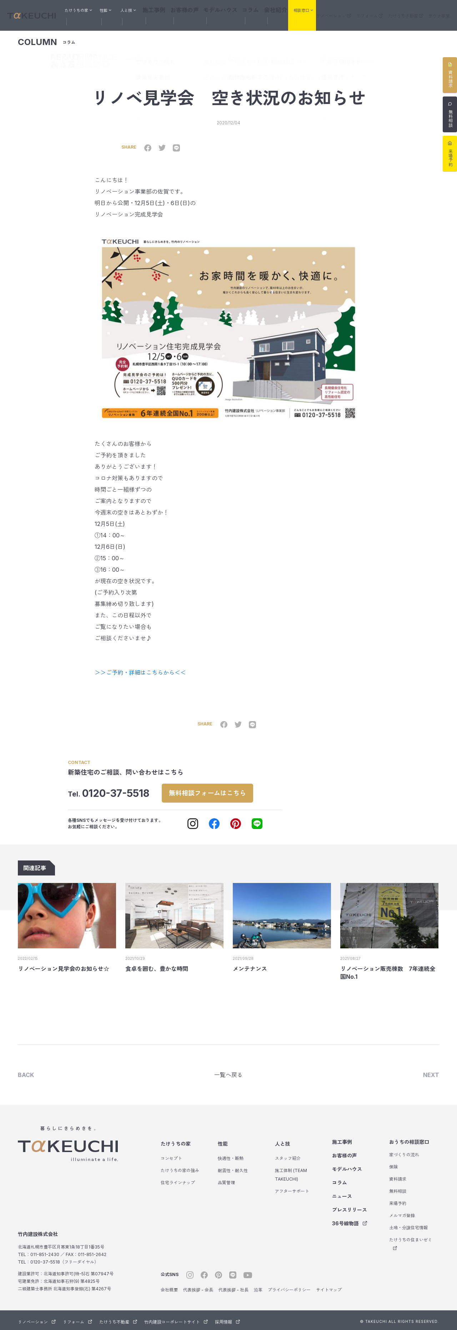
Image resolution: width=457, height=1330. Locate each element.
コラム (246, 9)
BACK (26, 1071)
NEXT (431, 1071)
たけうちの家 (176, 1141)
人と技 (282, 1141)
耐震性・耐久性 (233, 1168)
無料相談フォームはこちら (215, 787)
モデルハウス (219, 9)
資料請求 (397, 1176)
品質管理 (226, 1180)
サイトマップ (329, 1287)
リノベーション (333, 10)
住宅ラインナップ (178, 1180)
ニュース (342, 1194)
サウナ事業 (439, 10)
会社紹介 (268, 9)
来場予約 (397, 1201)
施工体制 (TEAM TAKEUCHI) (291, 1172)
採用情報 (227, 1319)
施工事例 (162, 9)
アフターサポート (292, 1188)
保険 (393, 1164)
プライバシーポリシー (289, 1287)
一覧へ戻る (228, 1071)
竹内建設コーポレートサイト (176, 1319)
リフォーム (369, 10)
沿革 (258, 1287)
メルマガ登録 (402, 1213)
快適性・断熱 (230, 1155)
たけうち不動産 (405, 10)
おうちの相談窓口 (409, 1139)
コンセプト (171, 1155)
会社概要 (169, 1287)
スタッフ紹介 (288, 1155)
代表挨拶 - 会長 (198, 1287)
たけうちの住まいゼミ (410, 1241)
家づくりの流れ (404, 1152)
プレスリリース (349, 1207)
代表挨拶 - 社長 (233, 1287)
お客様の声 (189, 9)
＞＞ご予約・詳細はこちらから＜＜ (140, 666)
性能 (223, 1141)
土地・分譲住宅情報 (408, 1225)
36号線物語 (349, 1221)
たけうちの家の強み (180, 1168)
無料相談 (397, 1188)
